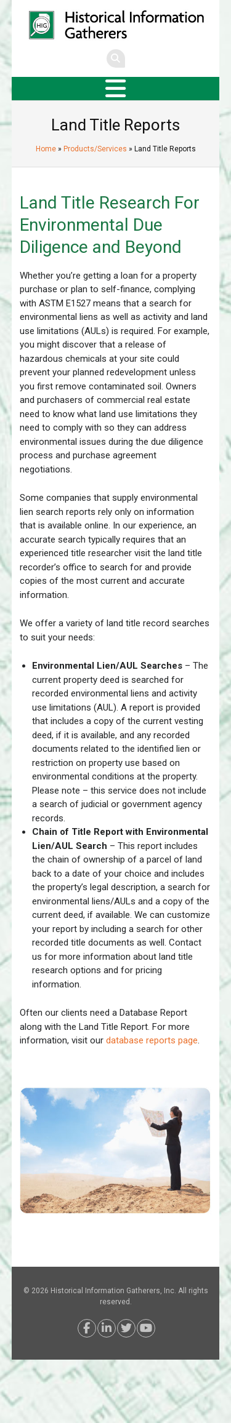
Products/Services (95, 149)
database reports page (152, 1040)
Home (46, 149)
